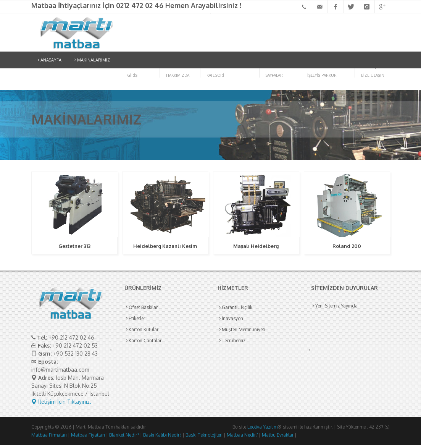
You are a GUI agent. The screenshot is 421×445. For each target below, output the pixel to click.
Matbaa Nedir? (242, 435)
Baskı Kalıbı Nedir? (161, 435)
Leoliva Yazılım (262, 427)
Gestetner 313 (74, 246)
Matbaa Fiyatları (87, 435)
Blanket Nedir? (123, 435)
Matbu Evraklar (277, 435)
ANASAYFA (49, 60)
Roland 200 (346, 246)
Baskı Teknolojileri (203, 435)
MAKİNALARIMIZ (92, 60)
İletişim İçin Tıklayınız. (61, 401)
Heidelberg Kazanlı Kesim (165, 246)
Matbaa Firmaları (49, 435)
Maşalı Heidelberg (256, 246)
